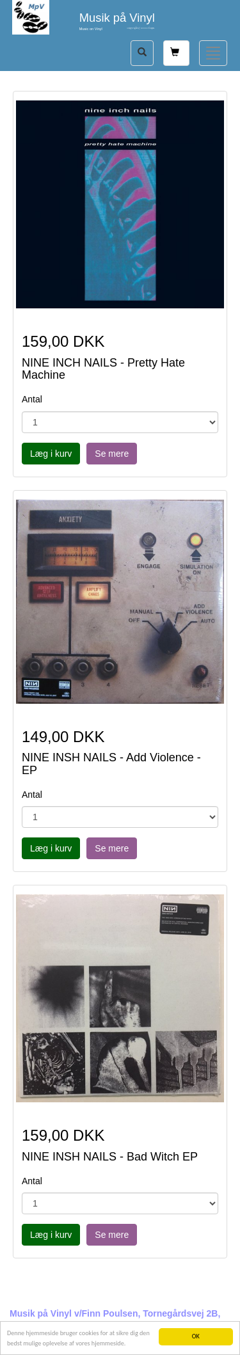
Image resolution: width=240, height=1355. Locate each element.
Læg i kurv (51, 453)
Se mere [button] (112, 453)
